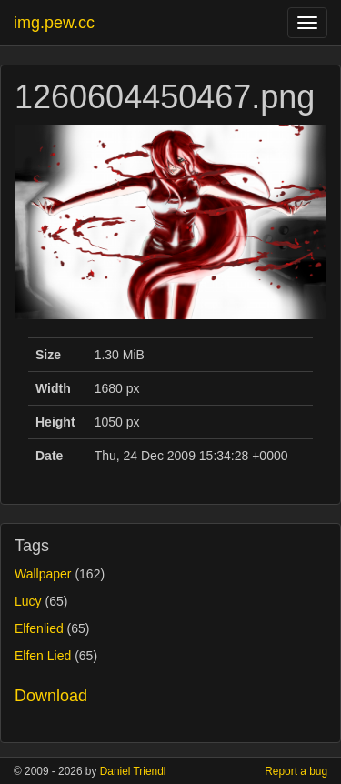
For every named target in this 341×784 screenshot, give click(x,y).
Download (51, 696)
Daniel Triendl (133, 771)
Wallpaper (43, 574)
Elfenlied (39, 628)
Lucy (28, 601)
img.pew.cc (54, 23)
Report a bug (296, 771)
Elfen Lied (43, 655)
